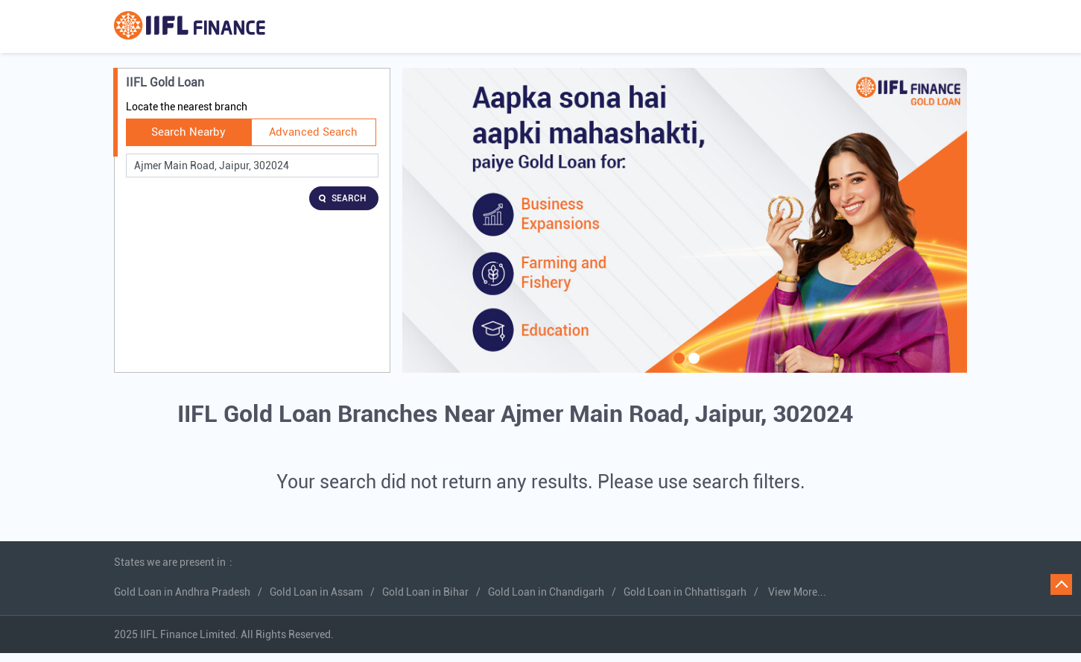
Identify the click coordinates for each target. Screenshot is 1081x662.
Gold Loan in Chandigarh (546, 592)
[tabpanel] (684, 220)
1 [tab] (677, 367)
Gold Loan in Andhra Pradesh (182, 592)
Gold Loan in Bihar (425, 592)
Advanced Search (313, 132)
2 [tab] (692, 367)
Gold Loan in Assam (316, 592)
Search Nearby (188, 132)
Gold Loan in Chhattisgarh (685, 592)
